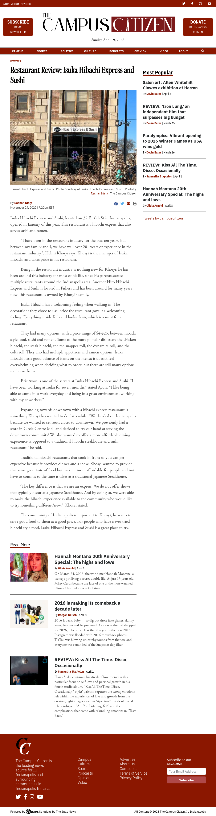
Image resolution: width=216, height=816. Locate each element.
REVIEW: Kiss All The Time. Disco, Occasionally (91, 662)
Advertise (127, 759)
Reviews (15, 61)
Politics (67, 51)
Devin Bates (153, 93)
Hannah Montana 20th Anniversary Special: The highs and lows (92, 559)
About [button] (184, 51)
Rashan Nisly (99, 193)
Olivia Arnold (66, 568)
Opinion (84, 777)
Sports (83, 768)
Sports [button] (42, 51)
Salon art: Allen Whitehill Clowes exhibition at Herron (170, 85)
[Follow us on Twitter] (18, 797)
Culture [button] (90, 51)
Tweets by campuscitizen (163, 218)
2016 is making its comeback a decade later (87, 605)
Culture (84, 763)
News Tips (26, 3)
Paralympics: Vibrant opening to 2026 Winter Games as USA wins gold (172, 140)
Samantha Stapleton (71, 671)
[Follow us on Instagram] (32, 797)
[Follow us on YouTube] (40, 797)
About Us (127, 763)
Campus (84, 759)
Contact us (128, 768)
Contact (15, 3)
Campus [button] (18, 51)
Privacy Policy (131, 777)
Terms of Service (133, 773)
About (6, 3)
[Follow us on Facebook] (25, 797)
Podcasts (116, 51)
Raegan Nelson (67, 615)
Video (164, 51)
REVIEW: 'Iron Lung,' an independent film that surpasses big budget (166, 111)
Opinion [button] (140, 51)
